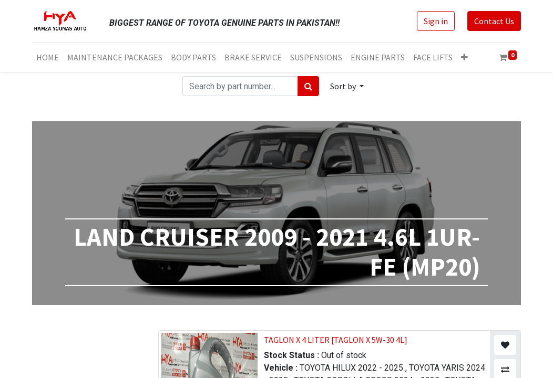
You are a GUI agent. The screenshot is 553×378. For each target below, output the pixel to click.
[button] (464, 57)
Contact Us (494, 21)
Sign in (436, 21)
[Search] (308, 86)
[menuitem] (47, 57)
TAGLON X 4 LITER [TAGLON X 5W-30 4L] (335, 339)
